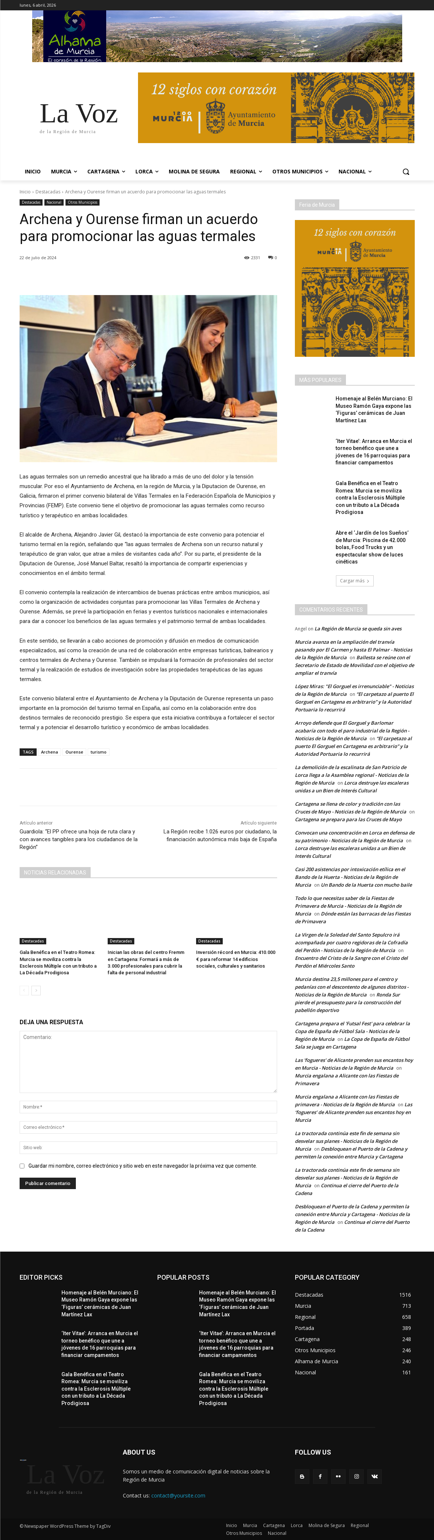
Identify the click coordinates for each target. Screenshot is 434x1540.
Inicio (25, 192)
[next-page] (36, 990)
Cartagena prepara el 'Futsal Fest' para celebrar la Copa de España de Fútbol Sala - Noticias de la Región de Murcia (352, 1031)
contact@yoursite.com (178, 1495)
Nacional (54, 202)
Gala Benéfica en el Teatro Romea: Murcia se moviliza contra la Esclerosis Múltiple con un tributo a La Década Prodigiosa (370, 497)
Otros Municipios (82, 202)
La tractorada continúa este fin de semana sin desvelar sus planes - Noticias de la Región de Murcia (347, 1141)
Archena (49, 752)
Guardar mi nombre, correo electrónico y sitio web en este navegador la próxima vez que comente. (142, 1166)
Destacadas (48, 192)
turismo (99, 752)
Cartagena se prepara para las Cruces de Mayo (348, 819)
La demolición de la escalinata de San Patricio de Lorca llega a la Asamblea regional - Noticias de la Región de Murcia (352, 775)
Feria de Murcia (317, 205)
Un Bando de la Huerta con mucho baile (366, 884)
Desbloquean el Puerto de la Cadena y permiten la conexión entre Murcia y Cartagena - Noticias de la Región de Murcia (352, 1214)
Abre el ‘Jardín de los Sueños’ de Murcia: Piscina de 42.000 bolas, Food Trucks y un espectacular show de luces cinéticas (372, 547)
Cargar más (355, 581)
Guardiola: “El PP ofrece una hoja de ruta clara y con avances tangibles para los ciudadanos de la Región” (79, 839)
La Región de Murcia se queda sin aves (357, 628)
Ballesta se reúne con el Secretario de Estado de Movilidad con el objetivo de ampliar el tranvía (354, 665)
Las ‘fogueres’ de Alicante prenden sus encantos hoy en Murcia (353, 1112)
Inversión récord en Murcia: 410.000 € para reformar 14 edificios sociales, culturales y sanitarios (235, 959)
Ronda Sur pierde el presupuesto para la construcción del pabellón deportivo (348, 1002)
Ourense (74, 752)
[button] (406, 171)
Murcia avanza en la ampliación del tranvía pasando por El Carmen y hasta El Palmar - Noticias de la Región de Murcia (353, 650)
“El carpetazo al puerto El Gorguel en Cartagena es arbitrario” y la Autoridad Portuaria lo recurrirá (354, 702)
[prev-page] (24, 990)
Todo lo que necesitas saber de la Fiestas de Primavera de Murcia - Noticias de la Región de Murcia (348, 906)
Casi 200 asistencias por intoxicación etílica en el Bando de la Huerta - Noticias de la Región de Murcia (350, 877)
